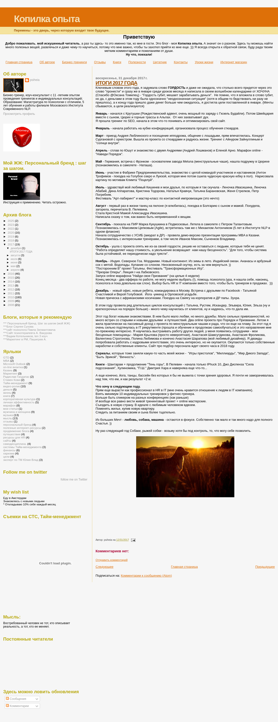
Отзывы (100, 62)
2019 (11, 236)
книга (6, 395)
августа (16, 255)
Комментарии (17, 706)
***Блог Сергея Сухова (18, 326)
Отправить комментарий (111, 559)
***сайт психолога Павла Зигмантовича (29, 329)
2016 (11, 273)
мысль (7, 418)
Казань (8, 370)
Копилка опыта (46, 19)
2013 (11, 285)
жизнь (7, 392)
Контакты (180, 62)
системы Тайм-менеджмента (22, 447)
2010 (11, 297)
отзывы (8, 421)
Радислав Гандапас (16, 376)
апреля (16, 269)
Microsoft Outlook (14, 363)
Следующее (104, 567)
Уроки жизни (204, 62)
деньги (7, 389)
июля (14, 258)
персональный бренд (17, 424)
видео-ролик (11, 386)
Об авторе (47, 62)
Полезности (137, 62)
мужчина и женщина (16, 411)
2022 (11, 228)
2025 (11, 220)
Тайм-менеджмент (15, 383)
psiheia (35, 80)
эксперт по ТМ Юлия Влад (20, 459)
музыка (8, 415)
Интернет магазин (233, 62)
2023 (11, 224)
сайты (7, 440)
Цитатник (160, 62)
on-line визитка (13, 367)
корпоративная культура (19, 399)
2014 (11, 281)
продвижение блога (16, 431)
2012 (11, 289)
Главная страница (19, 62)
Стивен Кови (11, 379)
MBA (6, 360)
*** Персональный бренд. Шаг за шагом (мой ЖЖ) (36, 323)
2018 (11, 240)
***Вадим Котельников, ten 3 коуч (25, 336)
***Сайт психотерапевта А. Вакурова (27, 332)
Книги (117, 62)
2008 (11, 304)
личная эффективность (19, 402)
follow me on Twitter (74, 479)
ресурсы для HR (14, 437)
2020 (11, 232)
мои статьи (10, 408)
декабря (16, 248)
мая (13, 266)
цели (6, 456)
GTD (6, 357)
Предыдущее (265, 567)
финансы (9, 450)
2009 (11, 300)
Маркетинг (10, 373)
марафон (9, 405)
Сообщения (16, 699)
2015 (11, 277)
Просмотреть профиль (19, 114)
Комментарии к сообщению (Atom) (146, 575)
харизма (8, 453)
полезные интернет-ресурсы (22, 427)
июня (14, 262)
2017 (11, 244)
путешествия (11, 434)
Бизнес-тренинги (74, 62)
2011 (11, 293)
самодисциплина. (14, 443)
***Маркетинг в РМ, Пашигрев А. (24, 339)
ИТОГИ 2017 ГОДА (116, 83)
